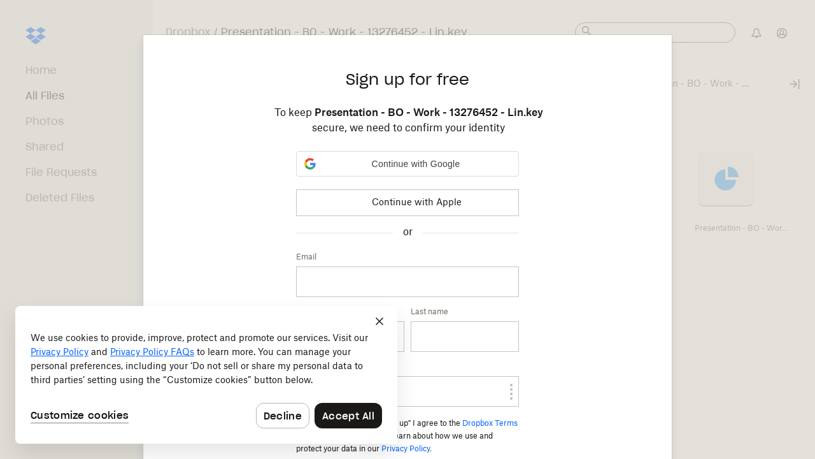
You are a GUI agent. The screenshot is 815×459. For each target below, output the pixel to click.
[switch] (497, 391)
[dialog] (206, 375)
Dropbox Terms (490, 423)
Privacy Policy (405, 449)
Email (306, 257)
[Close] (379, 321)
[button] (407, 164)
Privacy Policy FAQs (152, 352)
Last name (429, 312)
